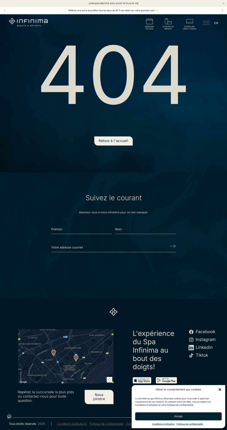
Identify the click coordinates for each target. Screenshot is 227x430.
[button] (220, 389)
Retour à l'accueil (113, 141)
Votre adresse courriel (68, 247)
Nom (119, 229)
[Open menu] (206, 23)
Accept (178, 416)
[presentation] (113, 266)
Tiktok (198, 355)
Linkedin (201, 347)
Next (222, 10)
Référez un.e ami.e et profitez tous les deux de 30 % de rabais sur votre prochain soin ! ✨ (113, 10)
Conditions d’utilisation (163, 424)
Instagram (202, 339)
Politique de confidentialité (189, 424)
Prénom (57, 229)
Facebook (202, 332)
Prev (4, 10)
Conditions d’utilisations (72, 424)
